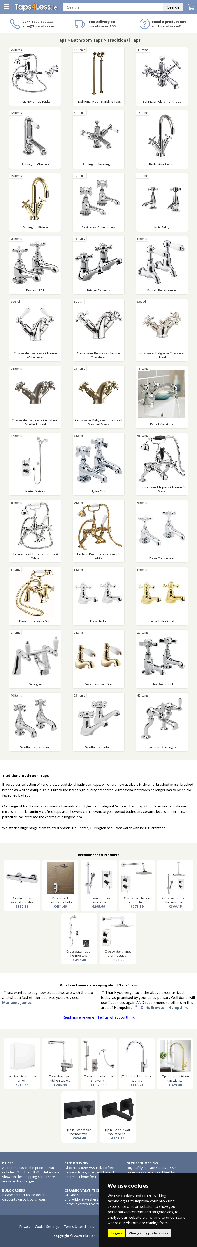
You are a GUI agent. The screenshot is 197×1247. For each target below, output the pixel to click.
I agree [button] (116, 1233)
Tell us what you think (116, 1017)
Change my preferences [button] (148, 1233)
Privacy (24, 1226)
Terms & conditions (79, 1226)
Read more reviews (79, 1017)
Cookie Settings (47, 1226)
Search (173, 7)
